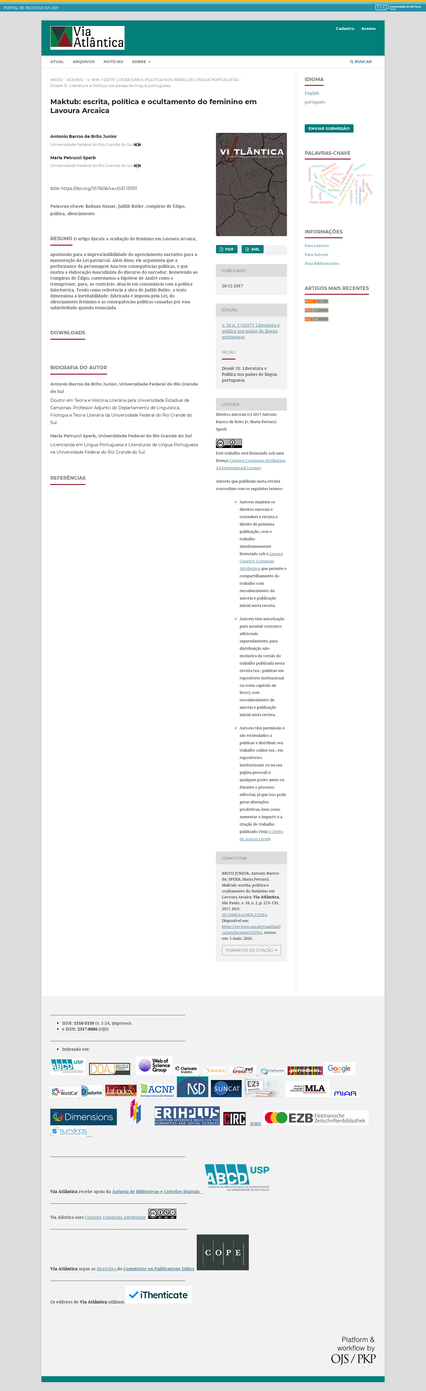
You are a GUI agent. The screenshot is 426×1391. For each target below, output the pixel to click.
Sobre (139, 61)
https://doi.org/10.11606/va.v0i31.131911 (99, 188)
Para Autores (316, 254)
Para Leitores (317, 245)
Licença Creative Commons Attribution (261, 561)
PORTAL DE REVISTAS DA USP (31, 8)
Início (56, 79)
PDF (229, 249)
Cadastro (345, 28)
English (312, 93)
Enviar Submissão (329, 128)
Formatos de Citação (249, 950)
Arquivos (84, 61)
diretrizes (107, 1268)
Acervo (75, 79)
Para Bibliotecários (322, 263)
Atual (57, 61)
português (315, 102)
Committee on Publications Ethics (158, 1268)
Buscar (361, 61)
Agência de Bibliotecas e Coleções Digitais (156, 1191)
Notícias (113, 61)
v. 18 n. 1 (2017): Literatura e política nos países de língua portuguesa (162, 79)
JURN (255, 1123)
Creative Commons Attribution (115, 1217)
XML (255, 249)
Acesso (368, 28)
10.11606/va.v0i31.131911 (244, 914)
